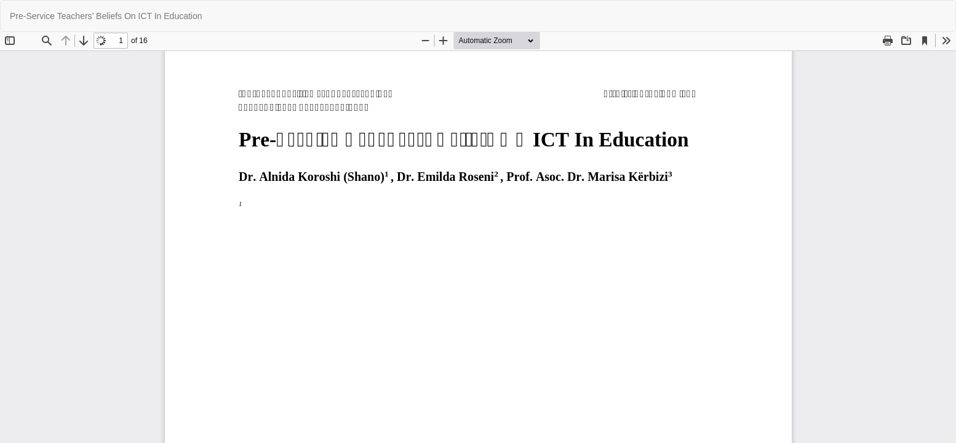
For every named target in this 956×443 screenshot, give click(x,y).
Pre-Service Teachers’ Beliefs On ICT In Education (106, 16)
